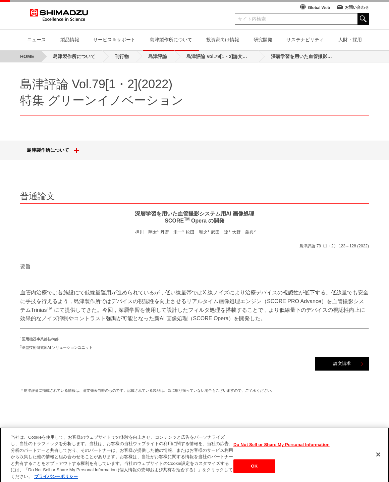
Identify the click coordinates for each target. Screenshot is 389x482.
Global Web (319, 7)
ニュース (36, 39)
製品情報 (69, 39)
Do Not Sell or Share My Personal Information (281, 450)
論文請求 (342, 363)
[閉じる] (378, 460)
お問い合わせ (357, 7)
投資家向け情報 (222, 39)
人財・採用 (350, 39)
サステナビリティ (305, 39)
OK (254, 472)
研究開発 (263, 39)
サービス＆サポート (114, 39)
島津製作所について (171, 39)
